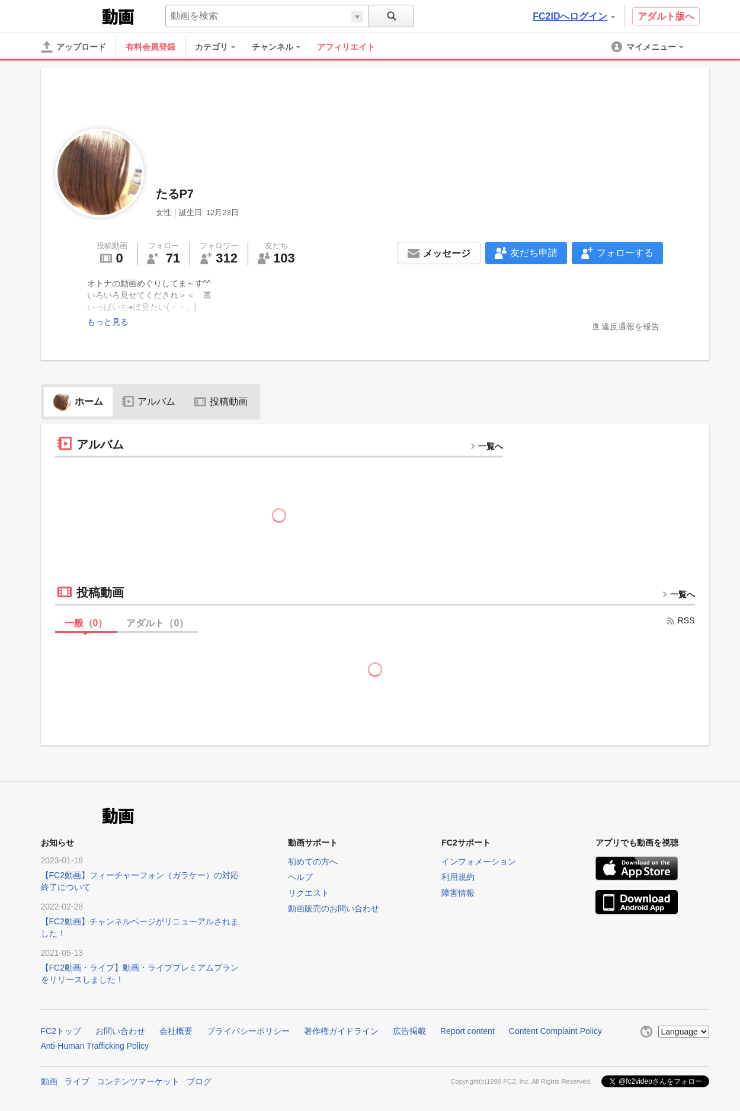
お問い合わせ (120, 1031)
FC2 (70, 15)
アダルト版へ (666, 16)
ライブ (77, 1081)
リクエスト (308, 893)
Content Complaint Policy (555, 1031)
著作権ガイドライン (341, 1031)
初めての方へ (313, 861)
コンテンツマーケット (138, 1081)
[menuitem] (221, 47)
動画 (49, 1081)
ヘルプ (300, 877)
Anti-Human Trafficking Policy (95, 1046)
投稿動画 (221, 401)
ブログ (199, 1081)
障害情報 (458, 893)
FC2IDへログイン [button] (573, 16)
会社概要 (176, 1031)
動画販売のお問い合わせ (333, 908)
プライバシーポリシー (248, 1031)
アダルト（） (157, 623)
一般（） (86, 623)
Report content (467, 1031)
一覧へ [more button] (486, 446)
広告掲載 (409, 1031)
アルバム (148, 401)
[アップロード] (73, 47)
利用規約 (458, 877)
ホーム (78, 401)
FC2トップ (61, 1031)
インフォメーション (478, 861)
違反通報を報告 (630, 326)
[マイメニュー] (648, 47)
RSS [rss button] (680, 620)
